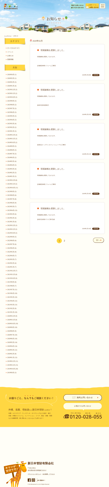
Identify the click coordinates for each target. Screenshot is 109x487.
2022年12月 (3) (12, 225)
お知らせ (10, 56)
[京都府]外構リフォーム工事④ (46, 184)
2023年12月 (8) (12, 180)
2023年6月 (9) (12, 203)
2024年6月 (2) (12, 157)
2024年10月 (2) (12, 142)
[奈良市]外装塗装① (43, 105)
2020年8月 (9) (12, 331)
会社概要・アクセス (48, 474)
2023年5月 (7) (12, 206)
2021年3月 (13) (12, 305)
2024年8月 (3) (12, 150)
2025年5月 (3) (12, 116)
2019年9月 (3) (12, 372)
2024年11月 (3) (12, 138)
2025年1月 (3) (12, 131)
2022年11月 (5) (12, 229)
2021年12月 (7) (12, 271)
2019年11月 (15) (12, 365)
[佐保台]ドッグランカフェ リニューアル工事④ (51, 145)
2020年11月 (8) (12, 320)
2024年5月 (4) (12, 161)
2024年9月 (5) (12, 146)
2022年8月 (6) (12, 240)
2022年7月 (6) (12, 244)
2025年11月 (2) (12, 93)
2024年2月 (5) (12, 172)
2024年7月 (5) (12, 154)
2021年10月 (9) (12, 278)
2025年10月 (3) (12, 97)
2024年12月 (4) (12, 135)
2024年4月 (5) (12, 165)
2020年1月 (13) (12, 357)
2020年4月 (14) (12, 346)
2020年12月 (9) (12, 316)
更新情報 (10, 59)
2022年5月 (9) (12, 252)
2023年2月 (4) (12, 218)
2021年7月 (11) (12, 289)
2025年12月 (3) (12, 89)
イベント (10, 52)
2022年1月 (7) (12, 267)
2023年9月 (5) (12, 191)
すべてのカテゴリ (13, 48)
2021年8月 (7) (12, 286)
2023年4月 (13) (12, 210)
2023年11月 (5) (12, 184)
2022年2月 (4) (12, 263)
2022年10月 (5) (12, 233)
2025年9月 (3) (12, 101)
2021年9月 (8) (12, 282)
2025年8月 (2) (12, 105)
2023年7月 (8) (12, 199)
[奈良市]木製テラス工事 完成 (46, 219)
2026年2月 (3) (12, 82)
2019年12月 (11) (12, 361)
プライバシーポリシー (34, 474)
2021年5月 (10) (12, 297)
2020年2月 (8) (12, 354)
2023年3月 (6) (12, 214)
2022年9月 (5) (12, 237)
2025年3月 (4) (12, 123)
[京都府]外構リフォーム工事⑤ (46, 65)
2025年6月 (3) (12, 112)
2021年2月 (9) (12, 308)
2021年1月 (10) (12, 312)
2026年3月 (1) (12, 78)
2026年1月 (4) (12, 86)
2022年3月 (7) (12, 259)
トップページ (7, 36)
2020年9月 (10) (12, 327)
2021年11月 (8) (12, 274)
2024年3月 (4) (12, 169)
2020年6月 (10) (12, 338)
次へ (96, 240)
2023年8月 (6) (12, 195)
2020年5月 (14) (12, 342)
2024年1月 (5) (12, 176)
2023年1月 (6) (12, 222)
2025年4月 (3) (12, 120)
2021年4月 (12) (12, 301)
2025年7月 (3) (12, 108)
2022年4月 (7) (12, 256)
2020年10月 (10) (12, 323)
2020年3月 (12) (12, 350)
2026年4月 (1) (12, 74)
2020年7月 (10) (12, 335)
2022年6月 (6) (12, 248)
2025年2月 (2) (12, 127)
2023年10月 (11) (12, 188)
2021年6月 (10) (12, 293)
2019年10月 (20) (12, 369)
